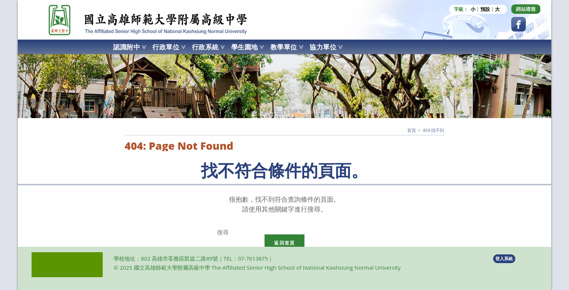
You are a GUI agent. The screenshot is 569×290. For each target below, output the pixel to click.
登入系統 (504, 258)
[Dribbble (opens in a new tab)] (525, 9)
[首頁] (411, 130)
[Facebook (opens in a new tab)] (518, 24)
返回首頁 (284, 242)
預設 (485, 9)
